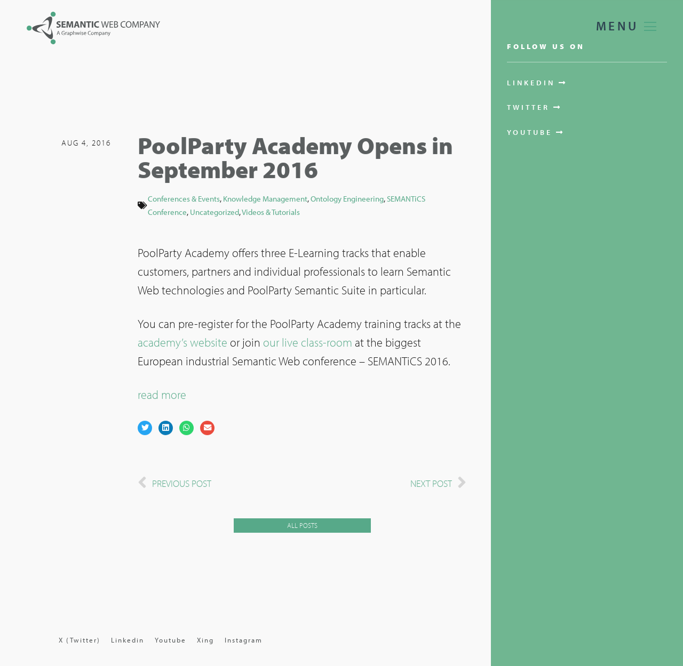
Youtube (170, 640)
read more (162, 395)
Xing (205, 640)
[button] (145, 429)
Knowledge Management (265, 199)
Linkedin (127, 640)
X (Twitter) (79, 640)
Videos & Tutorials (271, 212)
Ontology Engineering (347, 199)
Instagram (244, 640)
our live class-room (307, 343)
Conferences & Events (184, 199)
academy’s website (182, 343)
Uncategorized (214, 212)
